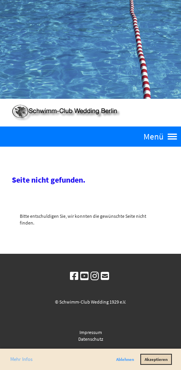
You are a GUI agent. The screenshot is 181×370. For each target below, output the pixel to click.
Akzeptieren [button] (156, 359)
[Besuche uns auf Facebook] (74, 276)
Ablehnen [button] (125, 359)
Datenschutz (90, 339)
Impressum (90, 332)
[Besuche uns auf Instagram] (94, 276)
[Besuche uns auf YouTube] (84, 276)
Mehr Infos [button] (21, 359)
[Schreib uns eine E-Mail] (105, 276)
